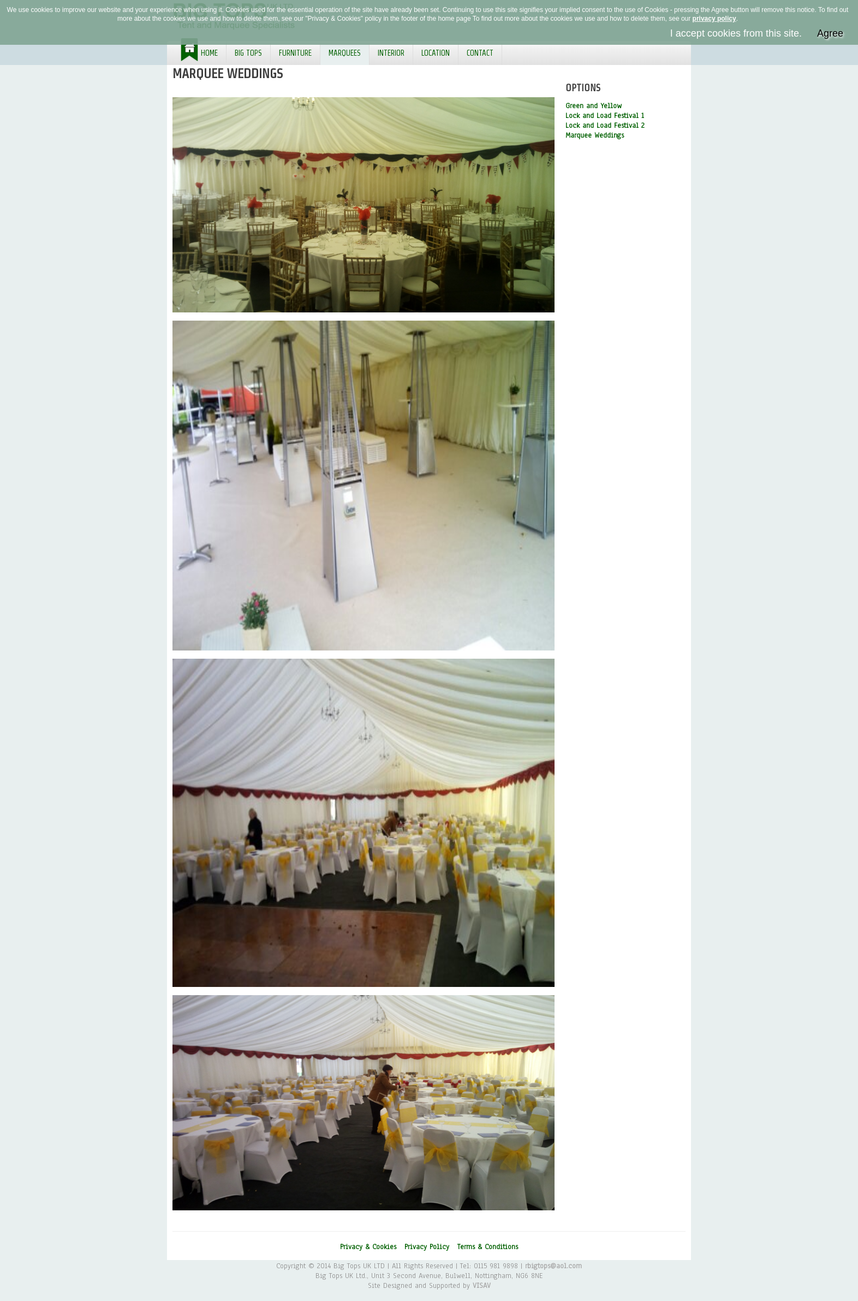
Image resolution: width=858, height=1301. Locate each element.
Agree (830, 33)
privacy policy (714, 18)
